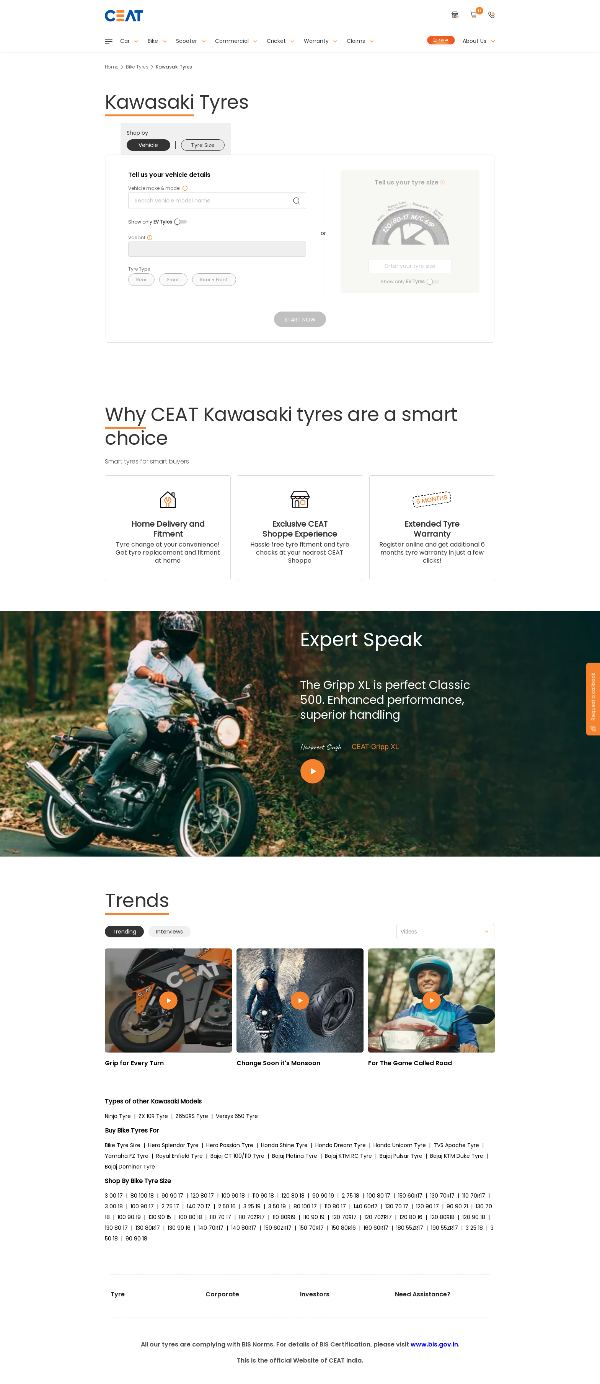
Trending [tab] (124, 931)
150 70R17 (311, 1228)
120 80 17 (202, 1196)
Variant (140, 238)
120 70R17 (344, 1217)
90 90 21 (457, 1206)
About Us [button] (479, 41)
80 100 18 (142, 1196)
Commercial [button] (236, 41)
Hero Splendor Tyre (173, 1145)
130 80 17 (116, 1228)
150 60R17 (410, 1196)
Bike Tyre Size (122, 1145)
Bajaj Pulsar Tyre (401, 1156)
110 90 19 (313, 1217)
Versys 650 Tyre (237, 1116)
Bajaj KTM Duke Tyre (456, 1156)
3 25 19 (252, 1206)
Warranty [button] (321, 41)
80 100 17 (305, 1206)
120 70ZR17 (378, 1217)
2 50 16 (227, 1206)
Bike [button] (157, 41)
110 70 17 (220, 1217)
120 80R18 (442, 1217)
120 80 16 (410, 1217)
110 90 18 (263, 1196)
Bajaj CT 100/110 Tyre (237, 1156)
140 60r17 (366, 1206)
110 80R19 (283, 1217)
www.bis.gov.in (434, 1344)
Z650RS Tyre (192, 1116)
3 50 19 (277, 1206)
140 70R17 (210, 1228)
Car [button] (129, 41)
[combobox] (445, 931)
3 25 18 (474, 1228)
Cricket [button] (281, 41)
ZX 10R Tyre (153, 1116)
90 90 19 (323, 1196)
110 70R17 (473, 1196)
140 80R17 (243, 1228)
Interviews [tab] (169, 931)
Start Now (300, 319)
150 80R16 (343, 1228)
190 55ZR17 (444, 1228)
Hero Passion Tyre (229, 1145)
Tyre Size (203, 145)
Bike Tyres (137, 67)
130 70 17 (396, 1206)
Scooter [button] (191, 41)
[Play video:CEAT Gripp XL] (392, 771)
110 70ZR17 (252, 1217)
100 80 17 (378, 1196)
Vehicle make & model (158, 188)
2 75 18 (350, 1196)
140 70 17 (198, 1206)
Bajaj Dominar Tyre (130, 1166)
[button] (491, 15)
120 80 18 (293, 1196)
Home (112, 67)
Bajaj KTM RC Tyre (348, 1156)
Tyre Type (139, 269)
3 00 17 (114, 1196)
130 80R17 (147, 1228)
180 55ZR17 (409, 1228)
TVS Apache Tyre (456, 1145)
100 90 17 (142, 1206)
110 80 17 (335, 1206)
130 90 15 (159, 1217)
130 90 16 (179, 1228)
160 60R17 (376, 1228)
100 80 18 (190, 1217)
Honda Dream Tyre (340, 1145)
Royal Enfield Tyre (179, 1156)
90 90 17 (172, 1196)
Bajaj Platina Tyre (294, 1156)
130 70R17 (442, 1196)
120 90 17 (427, 1206)
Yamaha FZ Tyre (126, 1156)
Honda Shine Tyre (284, 1145)
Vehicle (148, 145)
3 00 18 (114, 1206)
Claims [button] (360, 41)
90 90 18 (136, 1238)
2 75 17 (170, 1206)
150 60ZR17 (278, 1228)
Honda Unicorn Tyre (399, 1145)
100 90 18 (233, 1196)
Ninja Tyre (118, 1116)
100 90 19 (129, 1217)
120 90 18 (473, 1217)
